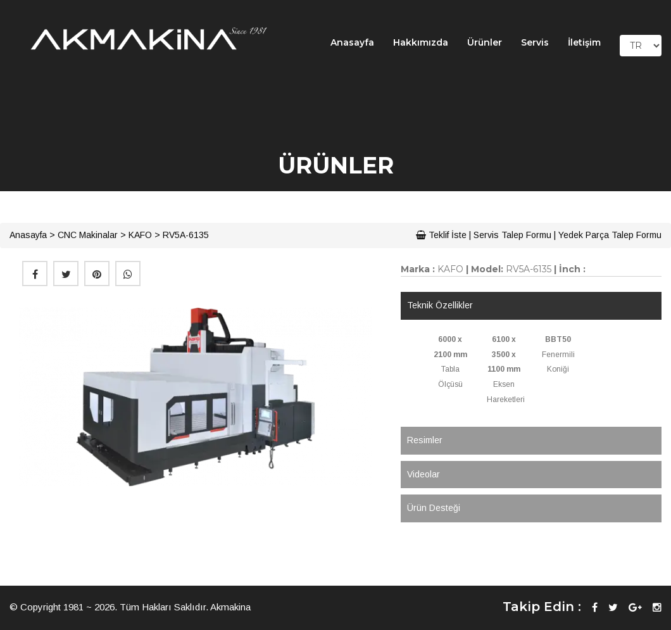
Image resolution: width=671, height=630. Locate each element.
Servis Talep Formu (512, 235)
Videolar (423, 474)
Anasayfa (352, 42)
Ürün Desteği (433, 508)
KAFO (140, 235)
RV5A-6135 (186, 235)
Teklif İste (441, 235)
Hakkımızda (420, 42)
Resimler (424, 440)
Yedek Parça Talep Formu (610, 235)
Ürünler (484, 42)
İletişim (584, 42)
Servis (535, 42)
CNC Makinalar (88, 235)
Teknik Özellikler (440, 305)
